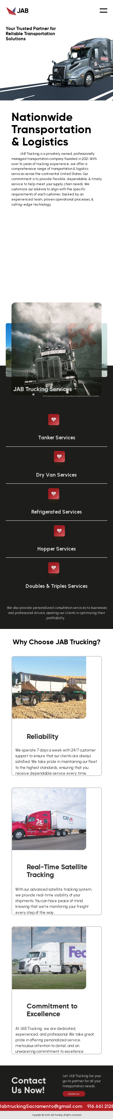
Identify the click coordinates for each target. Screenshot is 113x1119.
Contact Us (74, 1097)
